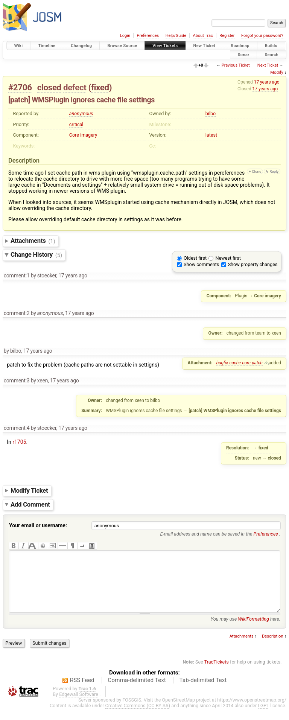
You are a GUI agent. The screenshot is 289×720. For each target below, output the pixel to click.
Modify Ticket (29, 490)
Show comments (201, 264)
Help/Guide (176, 35)
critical (76, 124)
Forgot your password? (262, 35)
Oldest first (195, 258)
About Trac (203, 35)
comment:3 (17, 381)
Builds (271, 45)
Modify (276, 72)
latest (211, 135)
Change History (36, 255)
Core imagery (83, 135)
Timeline (46, 45)
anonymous (81, 113)
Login (125, 35)
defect (74, 87)
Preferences (148, 35)
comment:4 (17, 428)
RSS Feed (82, 691)
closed (49, 87)
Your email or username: (38, 525)
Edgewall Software (78, 705)
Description (272, 647)
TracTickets (216, 673)
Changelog (81, 45)
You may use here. (245, 630)
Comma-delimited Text (137, 691)
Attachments (33, 241)
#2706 (20, 87)
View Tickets (165, 45)
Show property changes (253, 264)
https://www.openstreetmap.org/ (251, 711)
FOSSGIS (131, 711)
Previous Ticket (236, 65)
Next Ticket (267, 65)
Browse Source (122, 45)
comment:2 (17, 313)
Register (226, 35)
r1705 (19, 442)
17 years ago (267, 82)
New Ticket (204, 45)
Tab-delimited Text (203, 691)
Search (271, 54)
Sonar (243, 54)
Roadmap (240, 45)
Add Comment (30, 504)
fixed (100, 87)
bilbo (210, 113)
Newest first (227, 258)
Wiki (18, 45)
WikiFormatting (253, 630)
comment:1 (17, 275)
